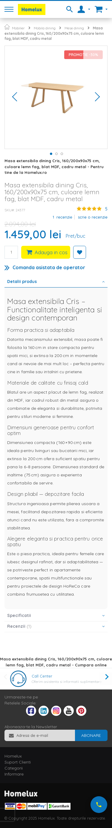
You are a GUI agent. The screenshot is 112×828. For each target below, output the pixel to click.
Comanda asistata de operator (49, 267)
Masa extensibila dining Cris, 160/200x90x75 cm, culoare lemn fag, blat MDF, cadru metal (54, 33)
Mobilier (18, 28)
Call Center (42, 676)
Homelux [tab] (13, 756)
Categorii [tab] (13, 768)
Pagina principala (7, 26)
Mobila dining (45, 28)
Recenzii (19, 626)
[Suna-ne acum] (98, 804)
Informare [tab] (14, 774)
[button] (17, 97)
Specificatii (19, 615)
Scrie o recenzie (93, 217)
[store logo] (31, 9)
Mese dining (74, 28)
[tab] (56, 282)
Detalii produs (22, 281)
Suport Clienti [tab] (17, 762)
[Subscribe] (91, 735)
